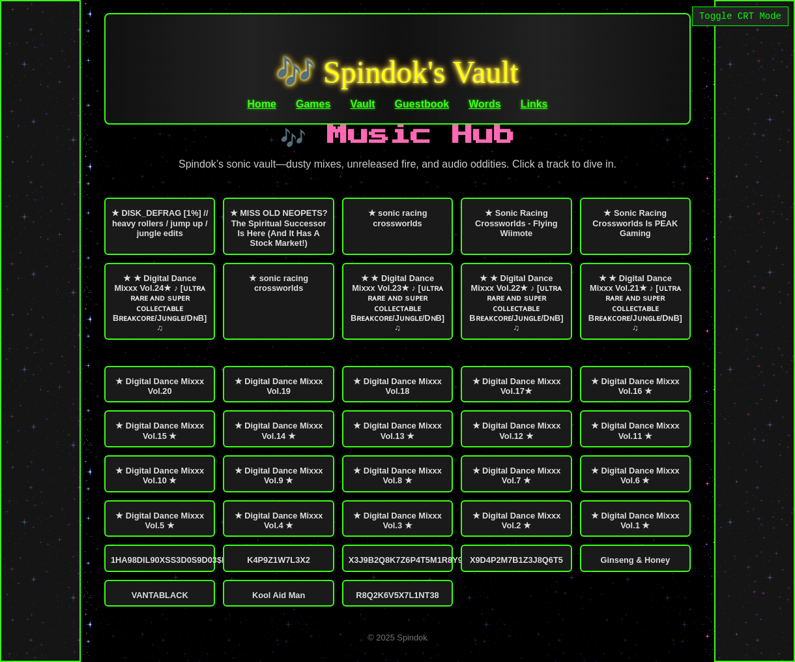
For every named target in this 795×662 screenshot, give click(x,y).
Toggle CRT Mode (740, 17)
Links (534, 104)
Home (262, 104)
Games (313, 104)
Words (484, 104)
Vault (362, 104)
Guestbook (422, 104)
